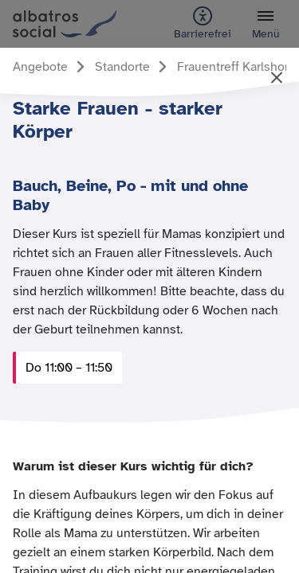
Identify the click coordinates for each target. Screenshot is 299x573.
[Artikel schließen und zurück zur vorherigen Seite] (277, 79)
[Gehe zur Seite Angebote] (51, 66)
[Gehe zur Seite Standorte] (133, 66)
